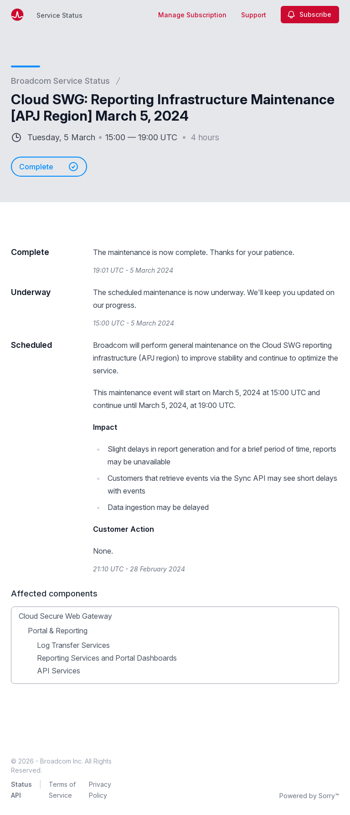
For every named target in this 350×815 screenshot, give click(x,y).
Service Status (59, 15)
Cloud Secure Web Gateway (65, 616)
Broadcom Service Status (60, 81)
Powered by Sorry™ (309, 796)
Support (253, 15)
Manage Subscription (192, 15)
